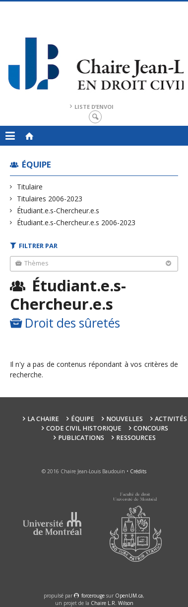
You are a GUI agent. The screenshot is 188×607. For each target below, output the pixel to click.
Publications (81, 438)
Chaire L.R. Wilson (112, 603)
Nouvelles (124, 419)
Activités (171, 419)
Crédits (138, 471)
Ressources (136, 438)
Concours (150, 428)
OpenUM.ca (129, 595)
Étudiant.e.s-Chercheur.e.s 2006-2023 (76, 222)
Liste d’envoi (94, 106)
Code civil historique (84, 428)
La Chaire (43, 419)
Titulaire (30, 186)
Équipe (36, 164)
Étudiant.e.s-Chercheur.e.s (58, 210)
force (93, 595)
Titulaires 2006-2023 (49, 198)
